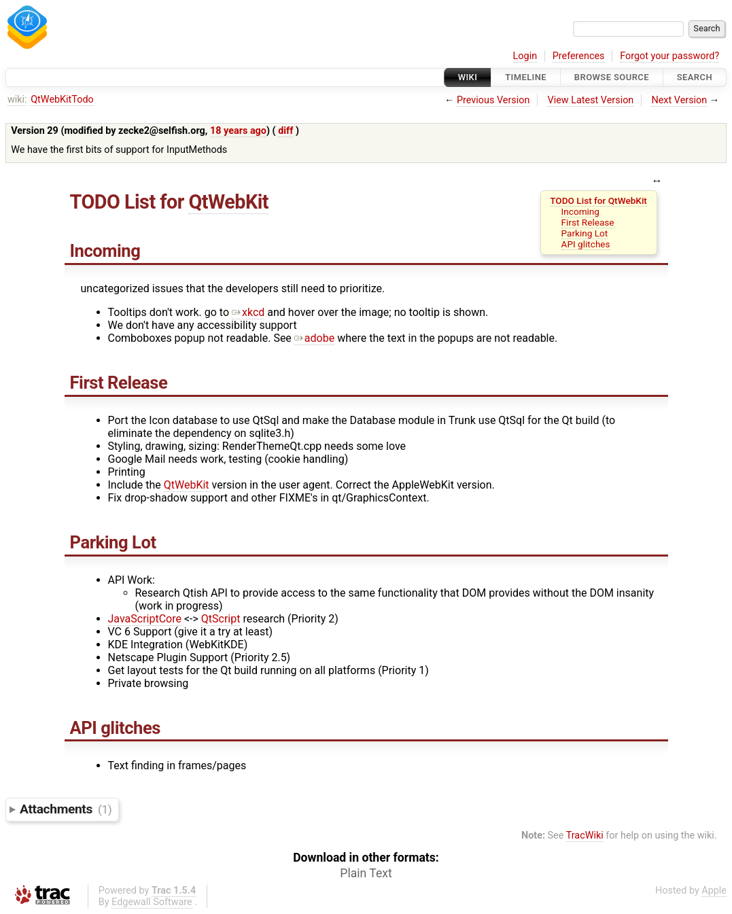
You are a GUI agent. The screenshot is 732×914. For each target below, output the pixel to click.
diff (285, 131)
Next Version (679, 100)
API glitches (585, 244)
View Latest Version (591, 100)
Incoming (580, 211)
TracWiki (585, 835)
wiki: (17, 99)
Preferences (579, 56)
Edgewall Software (151, 902)
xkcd (248, 312)
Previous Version (493, 100)
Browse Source (611, 77)
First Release (587, 222)
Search (694, 77)
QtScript (221, 618)
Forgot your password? (669, 56)
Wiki (468, 77)
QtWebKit (228, 201)
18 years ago (238, 131)
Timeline (525, 77)
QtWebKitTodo (62, 99)
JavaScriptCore (144, 618)
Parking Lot (584, 233)
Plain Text (365, 873)
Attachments (65, 809)
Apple (714, 890)
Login (525, 56)
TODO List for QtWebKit (598, 200)
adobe (314, 338)
